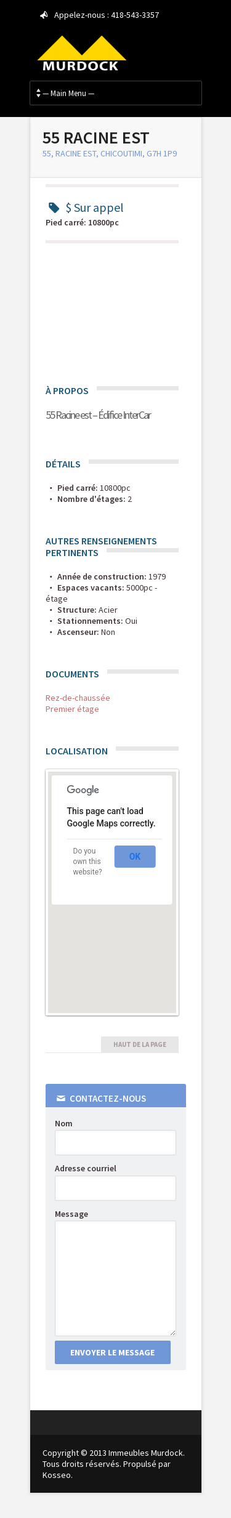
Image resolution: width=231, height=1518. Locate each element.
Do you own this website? (87, 861)
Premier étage (72, 708)
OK (135, 857)
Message (71, 1213)
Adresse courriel (85, 1168)
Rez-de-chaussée (78, 697)
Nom (64, 1123)
